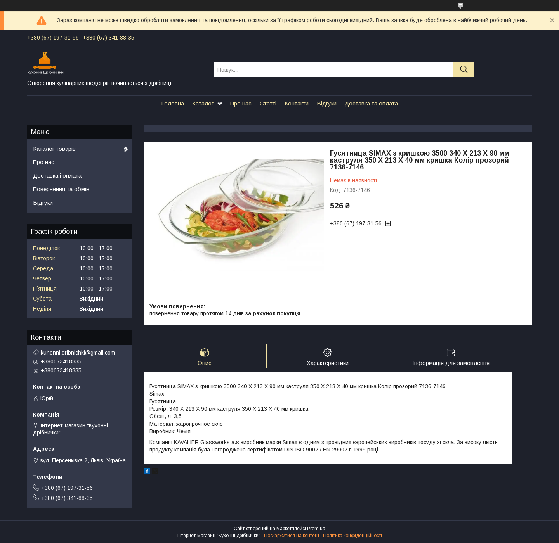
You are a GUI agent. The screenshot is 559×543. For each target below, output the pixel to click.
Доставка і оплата (57, 175)
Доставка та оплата (371, 103)
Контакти (297, 103)
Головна (172, 103)
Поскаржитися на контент (291, 535)
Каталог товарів (54, 148)
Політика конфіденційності (352, 535)
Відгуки (327, 103)
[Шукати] (463, 69)
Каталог (203, 103)
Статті (268, 103)
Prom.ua (316, 528)
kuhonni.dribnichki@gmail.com (78, 352)
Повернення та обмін (61, 189)
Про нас (241, 103)
